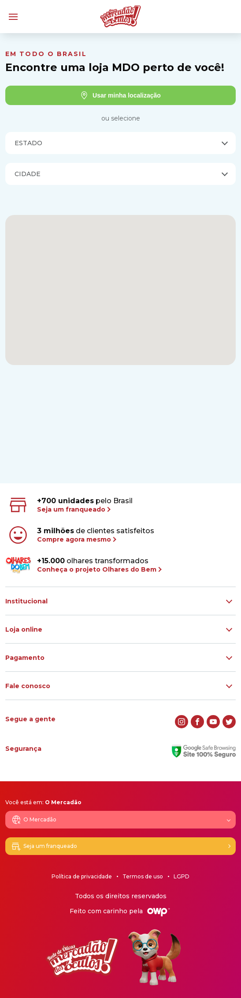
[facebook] (197, 721)
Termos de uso (142, 876)
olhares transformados (83, 565)
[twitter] (229, 721)
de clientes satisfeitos (80, 535)
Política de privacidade (82, 876)
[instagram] (181, 721)
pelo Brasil (70, 505)
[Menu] (13, 16)
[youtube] (213, 721)
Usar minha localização (120, 95)
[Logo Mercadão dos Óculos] (120, 16)
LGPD (181, 876)
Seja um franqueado (44, 846)
